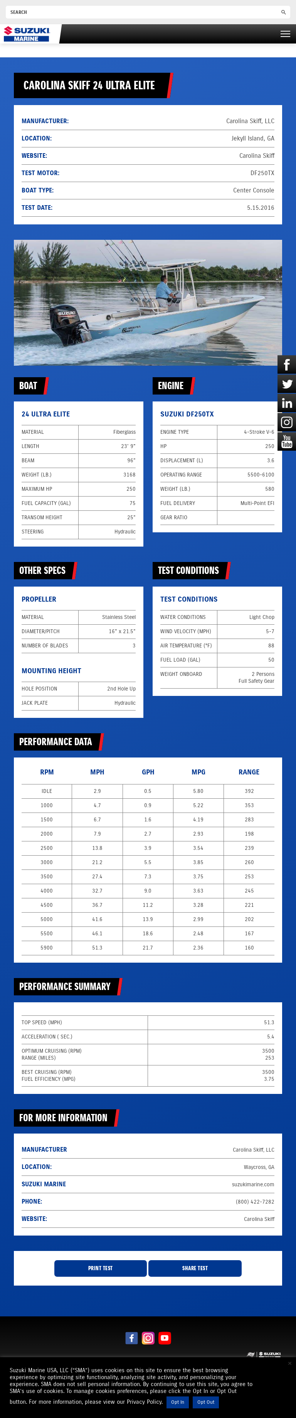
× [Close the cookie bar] (290, 1363)
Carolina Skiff (256, 155)
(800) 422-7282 (255, 1202)
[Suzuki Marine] (27, 33)
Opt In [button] (177, 1402)
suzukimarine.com (253, 1184)
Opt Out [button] (205, 1402)
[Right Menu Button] (285, 33)
